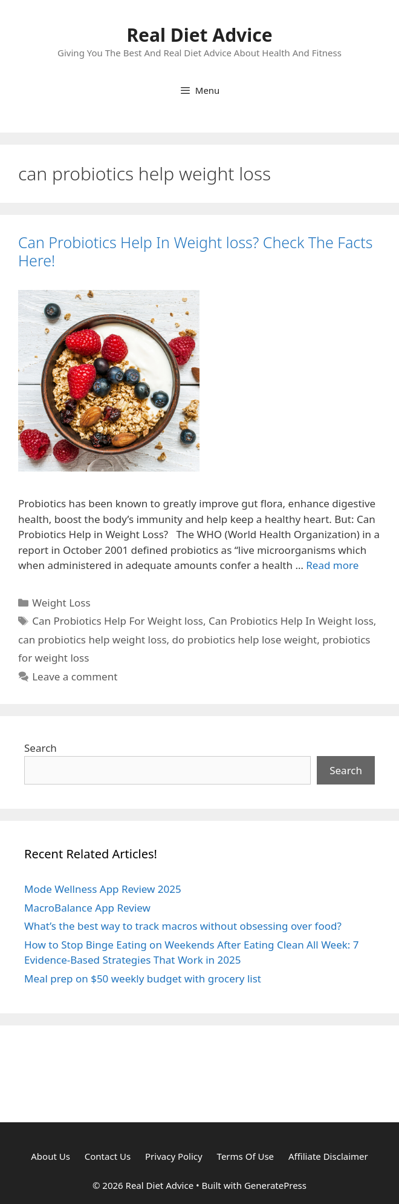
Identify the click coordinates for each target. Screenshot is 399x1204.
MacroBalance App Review (87, 908)
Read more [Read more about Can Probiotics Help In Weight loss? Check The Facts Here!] (332, 565)
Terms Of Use (245, 1156)
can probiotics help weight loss (92, 639)
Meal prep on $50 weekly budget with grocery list (142, 978)
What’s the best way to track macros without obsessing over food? (183, 926)
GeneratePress (275, 1185)
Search (40, 748)
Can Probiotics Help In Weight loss (291, 621)
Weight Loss (61, 603)
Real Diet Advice (199, 34)
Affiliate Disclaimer (328, 1156)
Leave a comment (74, 676)
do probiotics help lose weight (244, 639)
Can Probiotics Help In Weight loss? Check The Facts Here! (195, 251)
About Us (50, 1156)
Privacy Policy (174, 1156)
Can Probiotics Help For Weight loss (117, 621)
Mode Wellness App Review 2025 (102, 889)
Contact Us (108, 1156)
